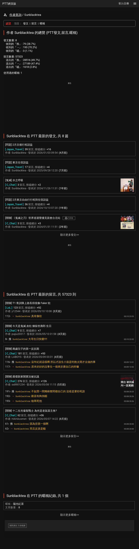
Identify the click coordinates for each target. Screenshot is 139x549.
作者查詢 (15, 15)
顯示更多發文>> (69, 234)
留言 (34, 23)
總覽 (8, 23)
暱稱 (42, 23)
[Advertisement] (69, 106)
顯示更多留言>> (69, 436)
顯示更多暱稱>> (69, 514)
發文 (25, 23)
